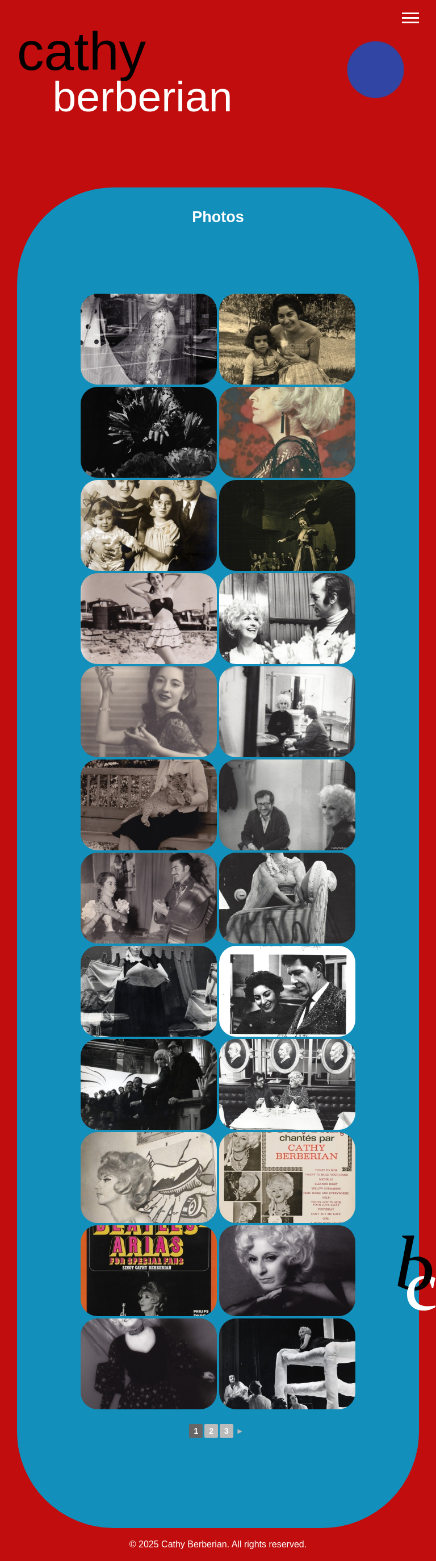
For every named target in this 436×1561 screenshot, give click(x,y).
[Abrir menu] (410, 17)
